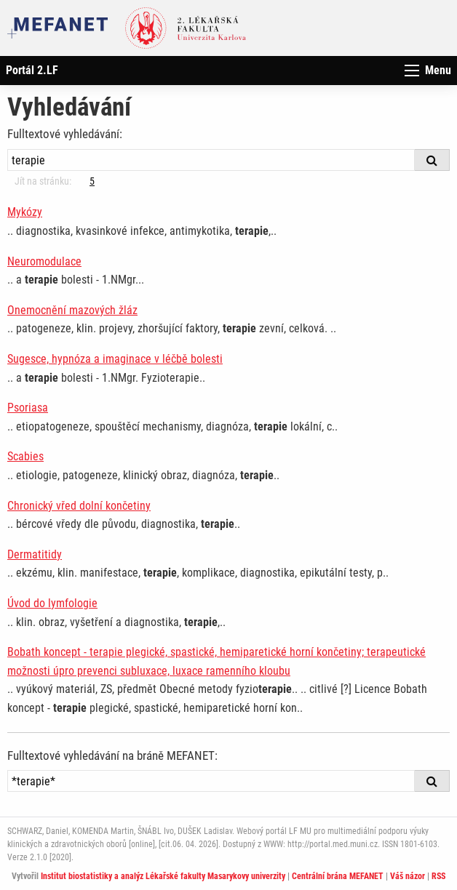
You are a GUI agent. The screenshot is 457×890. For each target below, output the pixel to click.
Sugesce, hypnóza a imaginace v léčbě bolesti (115, 359)
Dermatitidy (34, 554)
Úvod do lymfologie (52, 603)
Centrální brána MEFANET (338, 876)
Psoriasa (27, 407)
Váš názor (407, 876)
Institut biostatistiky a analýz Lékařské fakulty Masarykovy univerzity (163, 876)
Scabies (25, 456)
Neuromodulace (44, 261)
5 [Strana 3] (92, 181)
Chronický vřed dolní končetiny (79, 506)
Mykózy (24, 212)
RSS (438, 876)
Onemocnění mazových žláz (72, 310)
